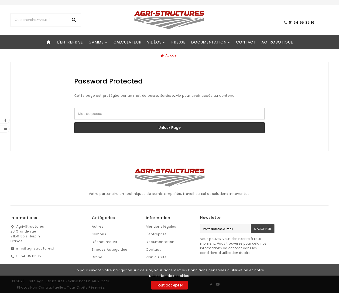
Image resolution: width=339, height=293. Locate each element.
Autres (97, 226)
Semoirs (99, 234)
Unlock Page (169, 127)
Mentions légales (161, 226)
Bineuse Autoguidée (109, 249)
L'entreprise (156, 234)
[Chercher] (39, 20)
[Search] (74, 20)
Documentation (160, 242)
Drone (97, 257)
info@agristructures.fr (36, 248)
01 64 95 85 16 (28, 256)
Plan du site (156, 257)
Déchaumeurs (104, 242)
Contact (153, 249)
